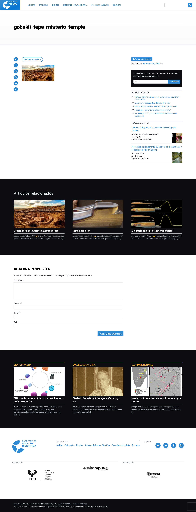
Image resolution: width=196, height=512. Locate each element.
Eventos (79, 445)
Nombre (18, 304)
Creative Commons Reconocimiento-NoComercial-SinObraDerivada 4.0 (83, 507)
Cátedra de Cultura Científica (97, 445)
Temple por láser (81, 230)
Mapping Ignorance (142, 364)
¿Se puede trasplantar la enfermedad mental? (153, 110)
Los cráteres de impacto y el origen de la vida (152, 103)
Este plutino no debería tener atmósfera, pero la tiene (156, 106)
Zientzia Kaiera (22, 364)
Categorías (70, 445)
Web (15, 322)
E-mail (17, 313)
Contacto (136, 445)
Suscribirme (174, 82)
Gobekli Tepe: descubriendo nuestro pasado (36, 230)
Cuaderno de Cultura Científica (32, 507)
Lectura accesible (32, 59)
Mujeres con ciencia (84, 364)
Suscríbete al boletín (121, 445)
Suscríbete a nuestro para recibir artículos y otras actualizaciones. (156, 74)
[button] (16, 59)
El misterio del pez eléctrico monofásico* (152, 230)
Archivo (59, 445)
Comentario (19, 280)
